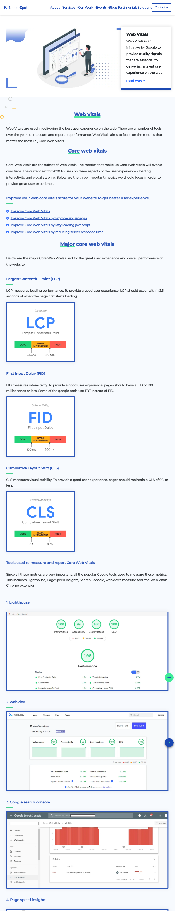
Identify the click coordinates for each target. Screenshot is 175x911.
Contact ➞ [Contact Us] (161, 7)
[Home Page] (15, 7)
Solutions (144, 7)
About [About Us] (55, 7)
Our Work (86, 7)
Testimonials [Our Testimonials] (127, 7)
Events (101, 7)
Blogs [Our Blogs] (113, 7)
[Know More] (29, 211)
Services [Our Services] (69, 7)
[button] (169, 742)
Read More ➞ (135, 80)
